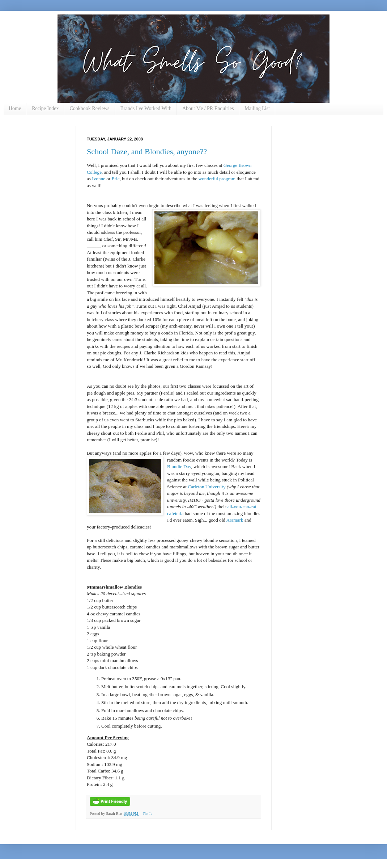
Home (15, 108)
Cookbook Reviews (89, 108)
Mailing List (257, 108)
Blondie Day (179, 466)
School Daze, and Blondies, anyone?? (147, 151)
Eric (116, 178)
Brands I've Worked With (145, 108)
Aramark (234, 520)
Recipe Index (45, 108)
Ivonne (98, 178)
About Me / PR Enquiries (208, 108)
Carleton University (206, 486)
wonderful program (217, 178)
